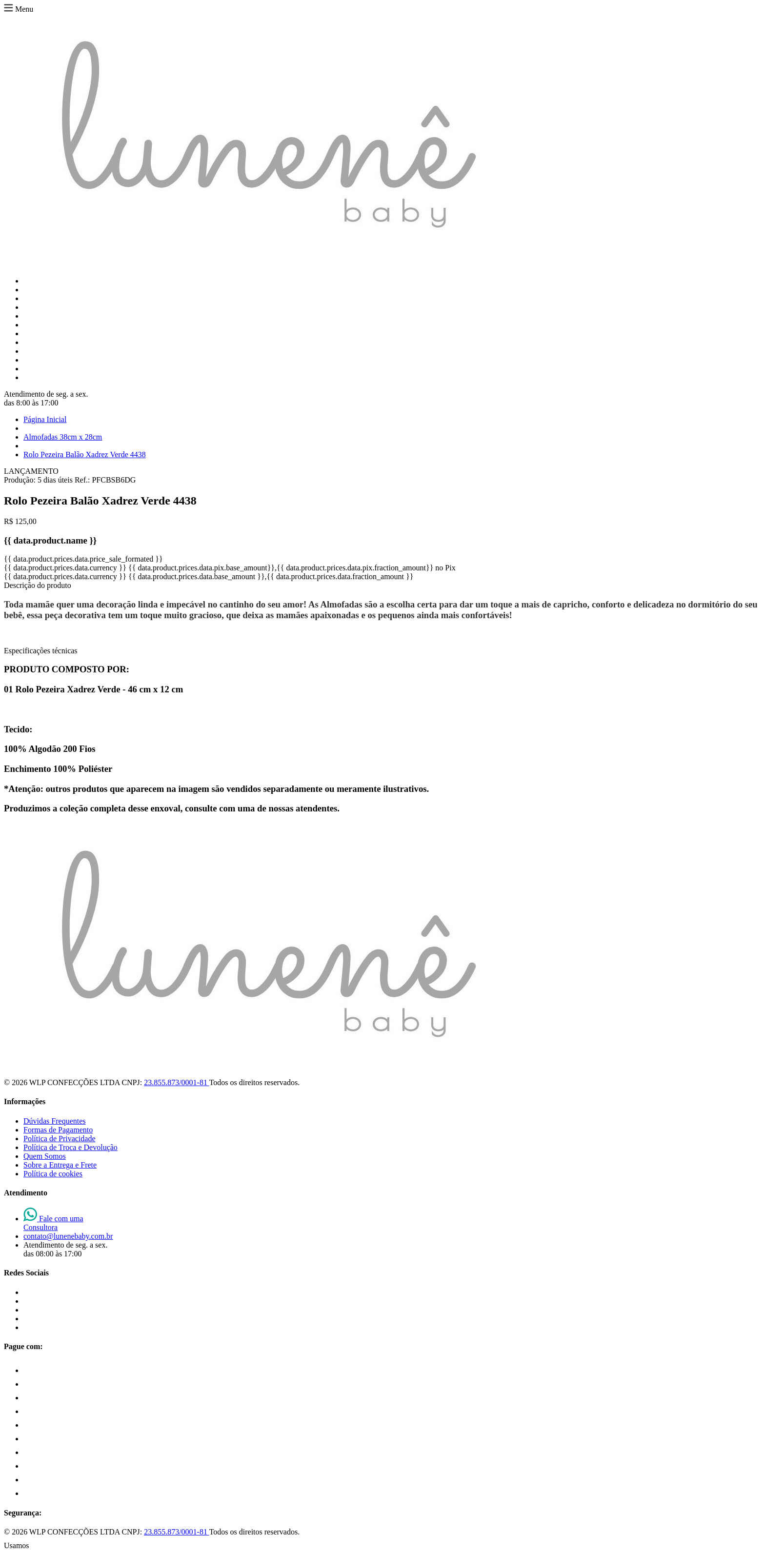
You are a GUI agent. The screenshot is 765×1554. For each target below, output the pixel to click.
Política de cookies (52, 1174)
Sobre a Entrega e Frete (60, 1165)
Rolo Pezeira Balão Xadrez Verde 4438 (84, 454)
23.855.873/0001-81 (176, 1082)
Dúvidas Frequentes (54, 1121)
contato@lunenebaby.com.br (68, 1236)
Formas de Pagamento (58, 1130)
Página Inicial (44, 419)
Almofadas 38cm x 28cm (62, 437)
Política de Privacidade (59, 1138)
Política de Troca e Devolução (70, 1147)
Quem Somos (44, 1156)
